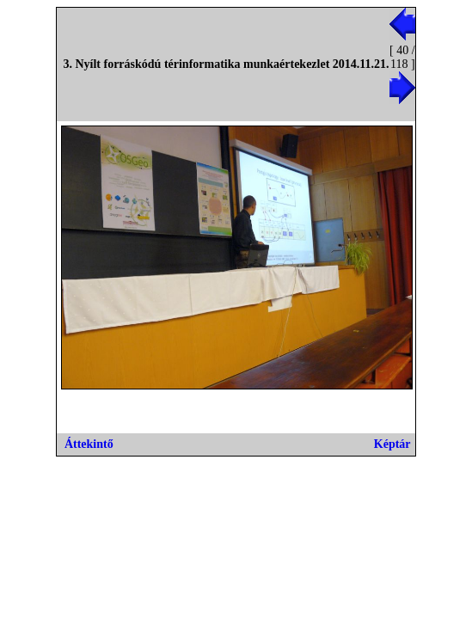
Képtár (392, 444)
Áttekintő (88, 444)
